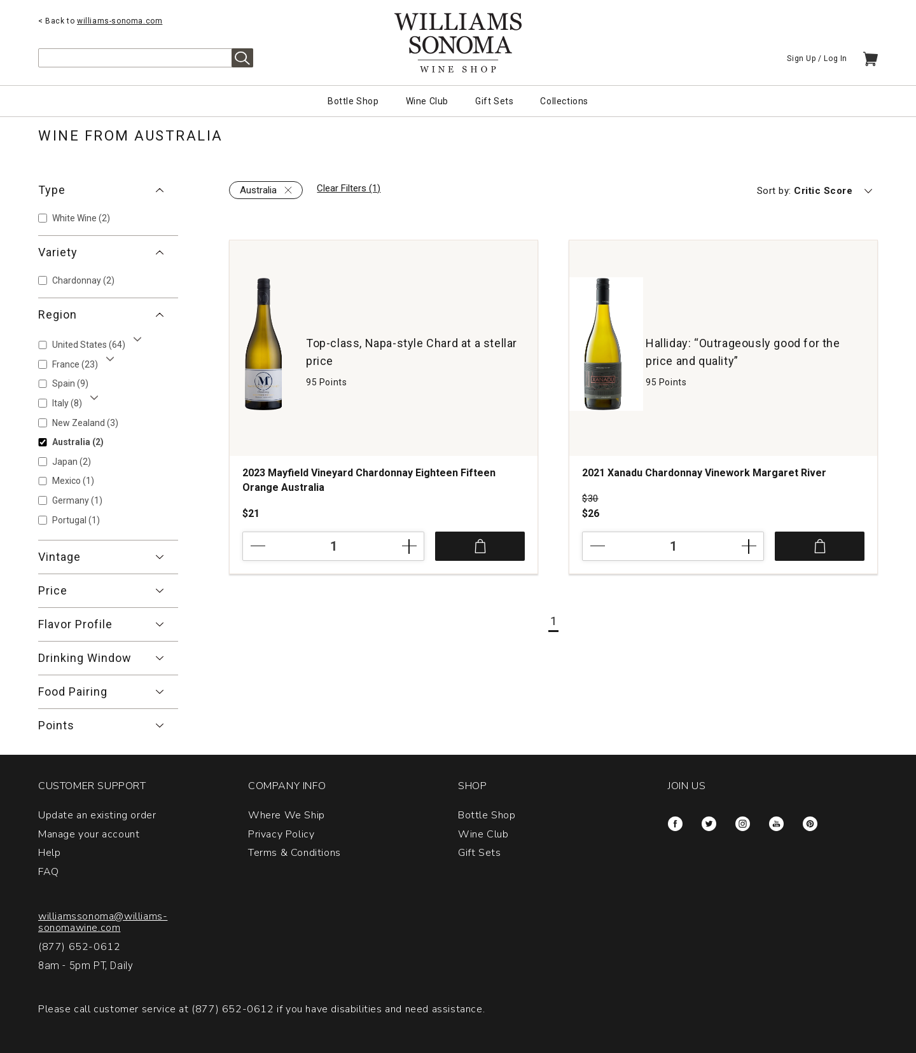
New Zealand (85, 423)
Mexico (73, 481)
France (75, 364)
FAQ (48, 872)
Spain (70, 383)
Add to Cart (480, 546)
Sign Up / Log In (817, 58)
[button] (108, 190)
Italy (67, 403)
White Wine (81, 218)
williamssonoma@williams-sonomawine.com (102, 922)
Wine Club (427, 101)
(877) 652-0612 (79, 947)
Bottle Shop (353, 101)
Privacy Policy (281, 834)
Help (49, 853)
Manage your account (88, 834)
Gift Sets (494, 101)
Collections (564, 101)
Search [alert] (242, 57)
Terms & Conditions (294, 853)
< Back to (100, 21)
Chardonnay (83, 280)
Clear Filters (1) (348, 188)
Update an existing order (97, 815)
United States (88, 345)
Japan (71, 462)
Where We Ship (286, 815)
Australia (78, 442)
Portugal (76, 520)
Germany (77, 500)
